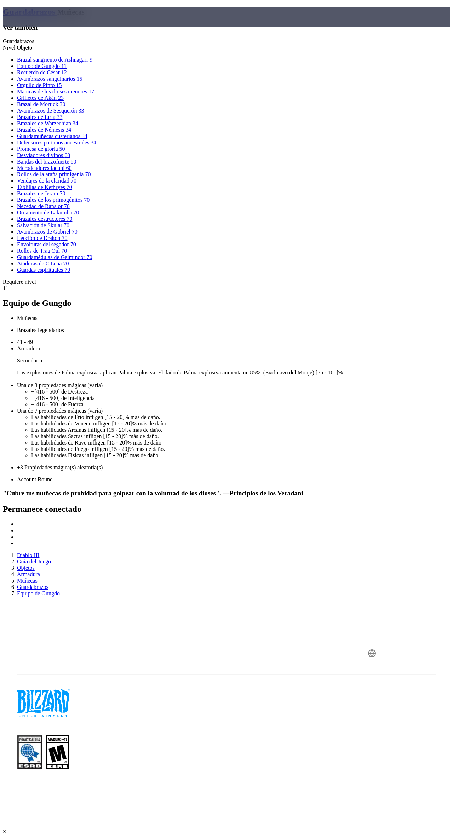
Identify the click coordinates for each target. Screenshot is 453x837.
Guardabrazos (30, 11)
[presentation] (30, 25)
